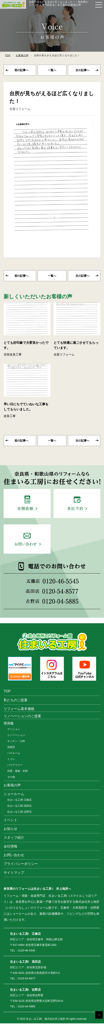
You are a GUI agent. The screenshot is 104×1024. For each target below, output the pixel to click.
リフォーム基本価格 (19, 709)
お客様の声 (22, 55)
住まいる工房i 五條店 (19, 800)
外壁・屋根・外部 (17, 771)
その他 (11, 777)
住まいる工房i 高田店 (19, 806)
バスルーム (13, 753)
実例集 (9, 724)
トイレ (11, 759)
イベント (10, 820)
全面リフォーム (19, 109)
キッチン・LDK (16, 741)
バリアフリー (15, 765)
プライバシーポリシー (21, 864)
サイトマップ (14, 873)
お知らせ (10, 829)
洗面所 (11, 747)
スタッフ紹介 (14, 838)
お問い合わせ (14, 855)
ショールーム (14, 794)
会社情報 (10, 847)
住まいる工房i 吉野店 (19, 812)
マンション (13, 729)
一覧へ (51, 70)
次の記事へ (82, 70)
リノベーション (16, 735)
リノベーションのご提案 (22, 716)
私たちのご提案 (16, 700)
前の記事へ (21, 70)
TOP (7, 55)
